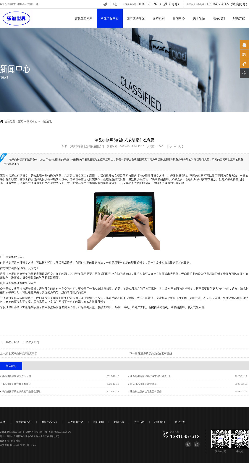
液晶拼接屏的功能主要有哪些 (155, 353)
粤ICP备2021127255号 (59, 432)
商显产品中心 (110, 18)
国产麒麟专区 (136, 18)
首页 (20, 121)
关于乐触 (199, 18)
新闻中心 (179, 18)
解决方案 (239, 18)
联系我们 (219, 18)
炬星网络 (15, 441)
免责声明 (4, 445)
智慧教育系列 (84, 18)
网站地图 (14, 445)
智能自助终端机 (158, 307)
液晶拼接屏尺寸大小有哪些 (16, 383)
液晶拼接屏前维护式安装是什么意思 (21, 391)
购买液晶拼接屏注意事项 (23, 353)
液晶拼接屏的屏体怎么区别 (16, 376)
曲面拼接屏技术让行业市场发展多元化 (150, 376)
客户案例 (159, 18)
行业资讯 (46, 121)
